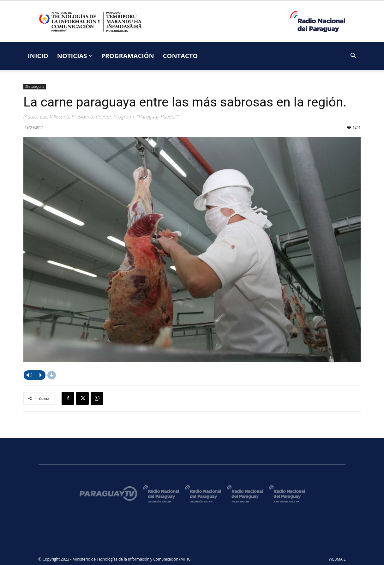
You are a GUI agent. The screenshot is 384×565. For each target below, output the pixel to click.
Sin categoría (34, 86)
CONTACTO (180, 56)
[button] (353, 56)
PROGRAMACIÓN (127, 56)
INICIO (38, 56)
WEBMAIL (337, 559)
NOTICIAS (74, 56)
